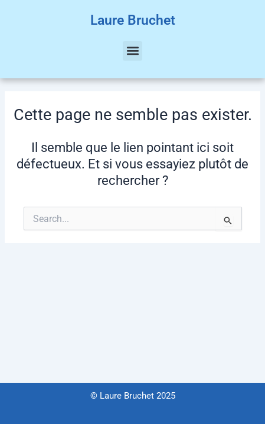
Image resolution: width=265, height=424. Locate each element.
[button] (132, 51)
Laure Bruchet (132, 20)
